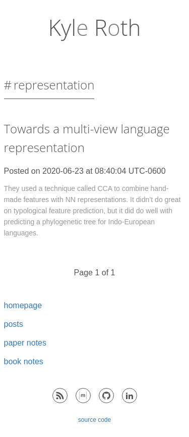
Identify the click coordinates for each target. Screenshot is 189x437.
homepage (23, 305)
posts (13, 324)
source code (94, 419)
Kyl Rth (94, 27)
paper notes (25, 342)
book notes (23, 361)
